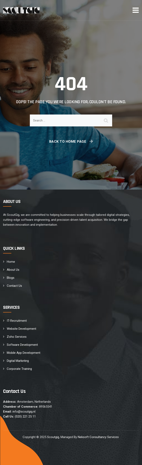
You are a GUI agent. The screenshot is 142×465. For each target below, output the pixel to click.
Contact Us (14, 286)
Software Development (22, 345)
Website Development (21, 329)
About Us (13, 270)
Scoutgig (53, 437)
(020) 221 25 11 (25, 416)
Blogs (10, 278)
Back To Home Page (67, 141)
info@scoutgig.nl (24, 411)
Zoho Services (17, 337)
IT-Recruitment (17, 321)
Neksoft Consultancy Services (99, 437)
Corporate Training (19, 369)
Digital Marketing (18, 361)
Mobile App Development (23, 353)
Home (11, 262)
